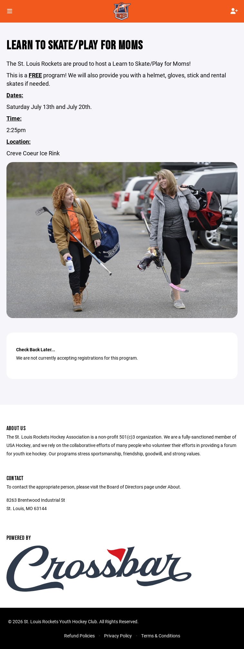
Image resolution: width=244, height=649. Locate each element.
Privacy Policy (118, 636)
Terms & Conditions (160, 636)
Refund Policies (79, 636)
